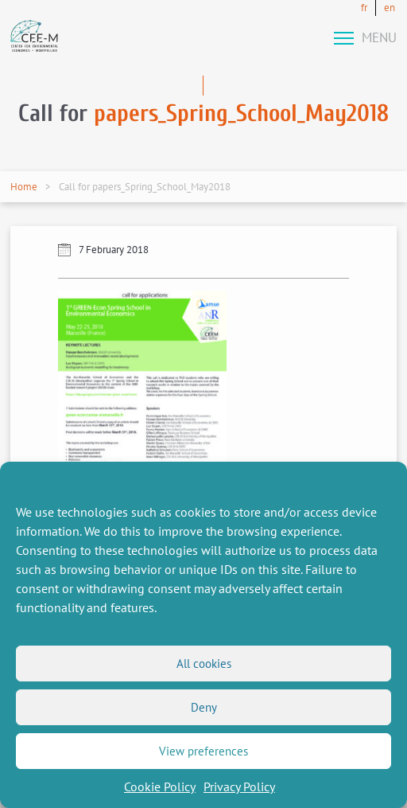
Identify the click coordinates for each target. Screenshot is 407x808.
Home (23, 186)
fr (364, 7)
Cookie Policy (160, 786)
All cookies (203, 663)
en (389, 7)
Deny (204, 707)
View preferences (203, 751)
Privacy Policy (239, 786)
